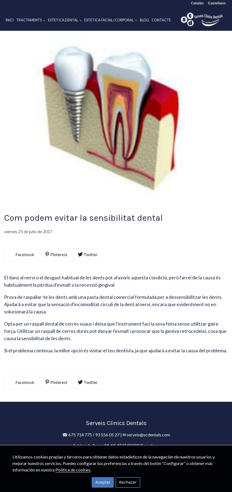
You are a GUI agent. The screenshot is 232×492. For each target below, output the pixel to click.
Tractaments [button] (30, 20)
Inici (9, 20)
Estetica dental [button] (65, 20)
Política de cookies (73, 469)
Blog (144, 20)
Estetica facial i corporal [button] (110, 20)
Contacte (161, 20)
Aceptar (102, 482)
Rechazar (128, 482)
